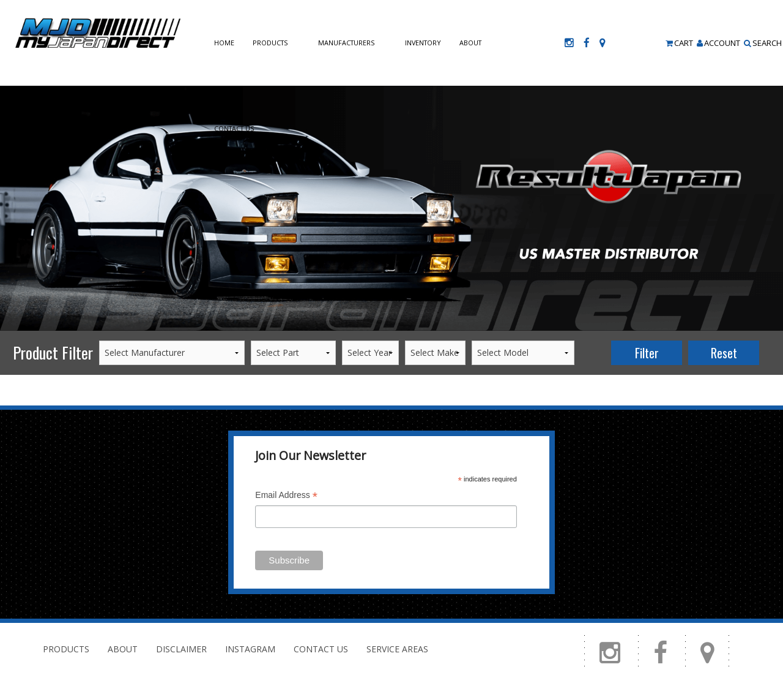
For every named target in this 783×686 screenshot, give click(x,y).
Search (763, 42)
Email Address (286, 496)
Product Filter (53, 352)
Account (718, 42)
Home (224, 42)
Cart (679, 42)
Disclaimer (181, 649)
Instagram (250, 649)
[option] (391, 208)
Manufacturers (346, 42)
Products (270, 42)
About (470, 42)
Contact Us (234, 128)
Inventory (423, 42)
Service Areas (397, 649)
